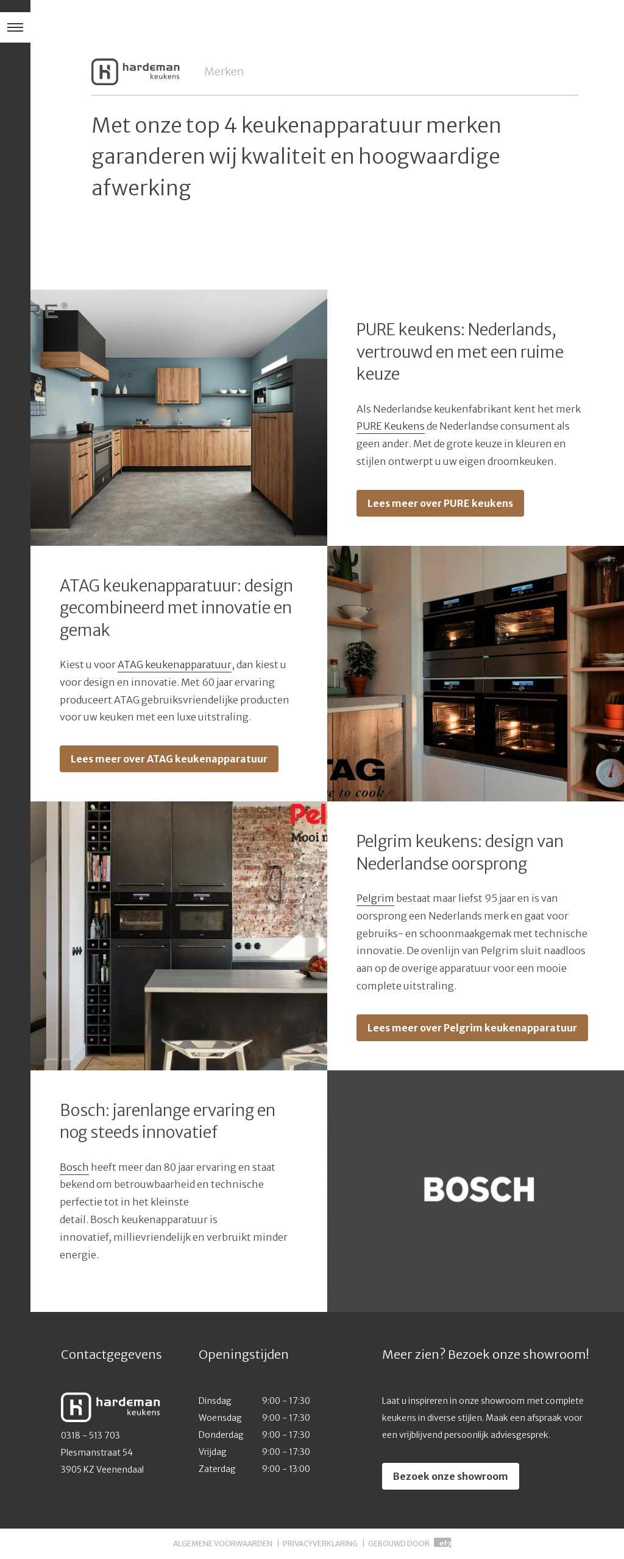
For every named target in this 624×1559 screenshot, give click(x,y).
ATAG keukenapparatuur (175, 664)
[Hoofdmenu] (15, 27)
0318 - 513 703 (90, 1435)
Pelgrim (375, 898)
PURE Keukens (390, 426)
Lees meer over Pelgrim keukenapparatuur (472, 1028)
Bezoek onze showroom (450, 1476)
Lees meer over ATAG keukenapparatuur (169, 759)
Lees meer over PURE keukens (440, 503)
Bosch (74, 1167)
